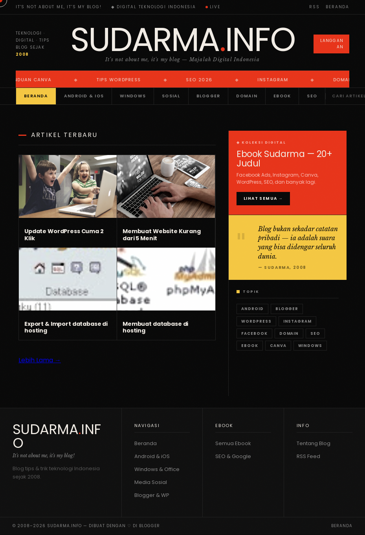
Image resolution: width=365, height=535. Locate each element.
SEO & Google (233, 456)
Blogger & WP (151, 495)
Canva (278, 345)
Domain (246, 96)
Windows (133, 96)
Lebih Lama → (39, 360)
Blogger (208, 96)
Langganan (331, 44)
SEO (312, 96)
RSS (314, 7)
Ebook (282, 96)
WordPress (256, 321)
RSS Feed (308, 456)
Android (252, 308)
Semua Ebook (233, 443)
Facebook (254, 333)
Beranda (337, 7)
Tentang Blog (313, 443)
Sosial (171, 96)
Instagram (297, 321)
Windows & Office (157, 469)
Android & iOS (84, 96)
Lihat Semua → (263, 198)
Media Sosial (150, 482)
